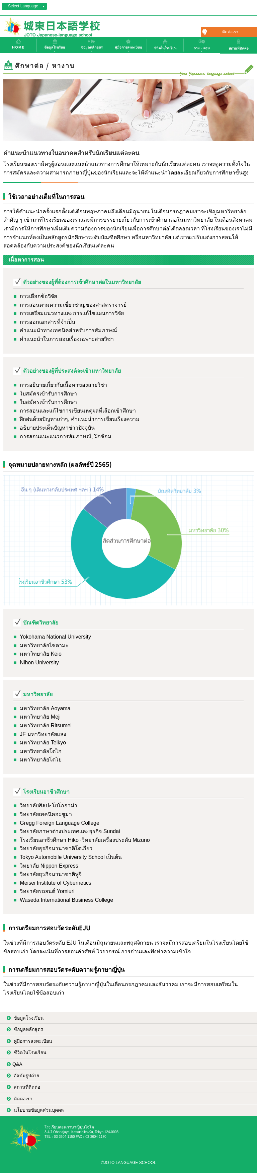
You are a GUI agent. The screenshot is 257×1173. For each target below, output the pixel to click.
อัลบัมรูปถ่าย (25, 1075)
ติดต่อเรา (230, 31)
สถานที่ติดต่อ (26, 1087)
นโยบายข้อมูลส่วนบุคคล (38, 1110)
